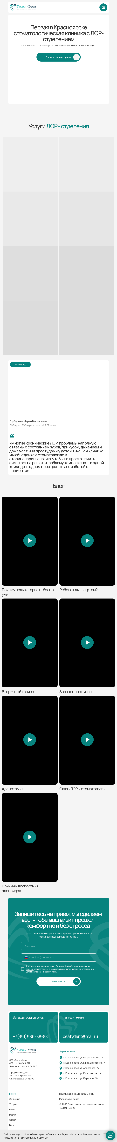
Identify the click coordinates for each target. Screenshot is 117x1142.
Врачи (12, 1114)
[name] (58, 946)
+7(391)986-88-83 (30, 1036)
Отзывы (13, 1119)
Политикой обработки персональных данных (58, 967)
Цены (12, 1109)
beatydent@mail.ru (80, 1036)
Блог (11, 1125)
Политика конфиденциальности (76, 1093)
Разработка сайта (69, 1099)
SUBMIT (58, 980)
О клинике (14, 1099)
